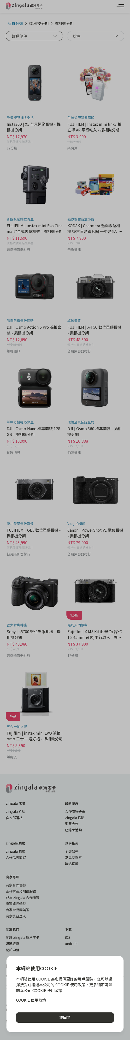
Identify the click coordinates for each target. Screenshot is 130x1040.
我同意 (65, 1017)
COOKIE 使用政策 (31, 1000)
